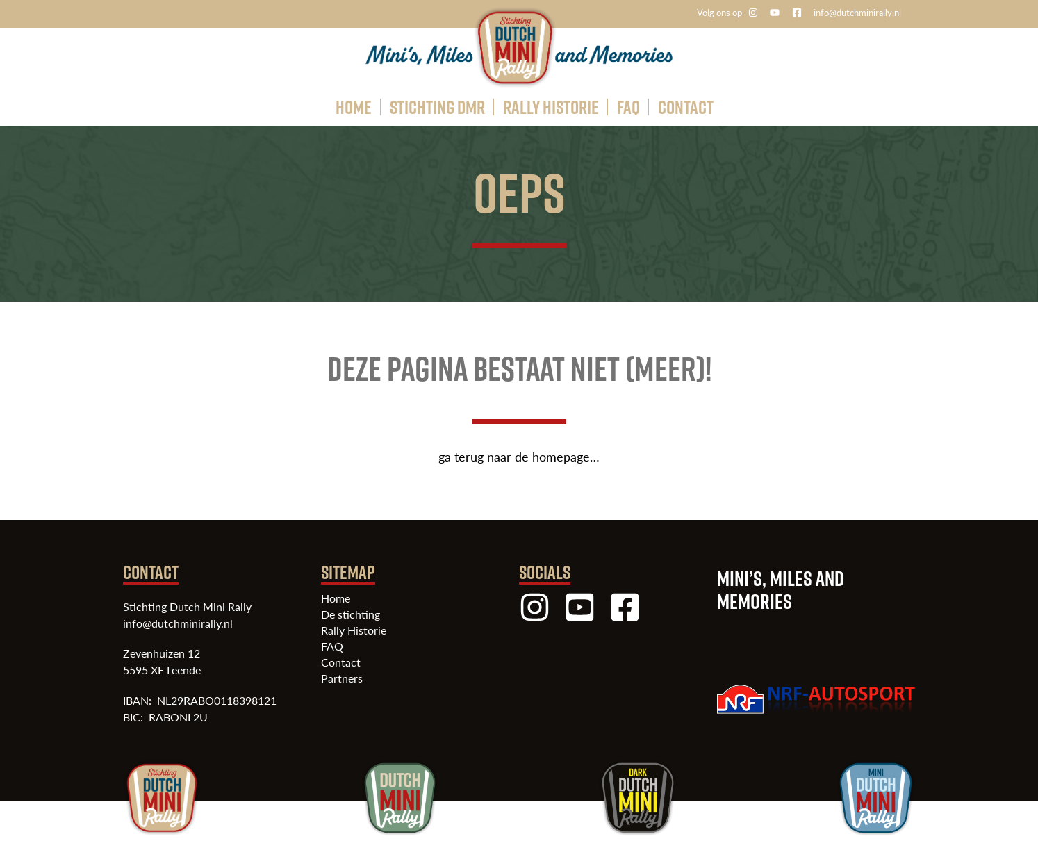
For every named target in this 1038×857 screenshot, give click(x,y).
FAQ (332, 646)
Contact (341, 662)
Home (335, 598)
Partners (342, 678)
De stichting (350, 614)
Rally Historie (353, 630)
